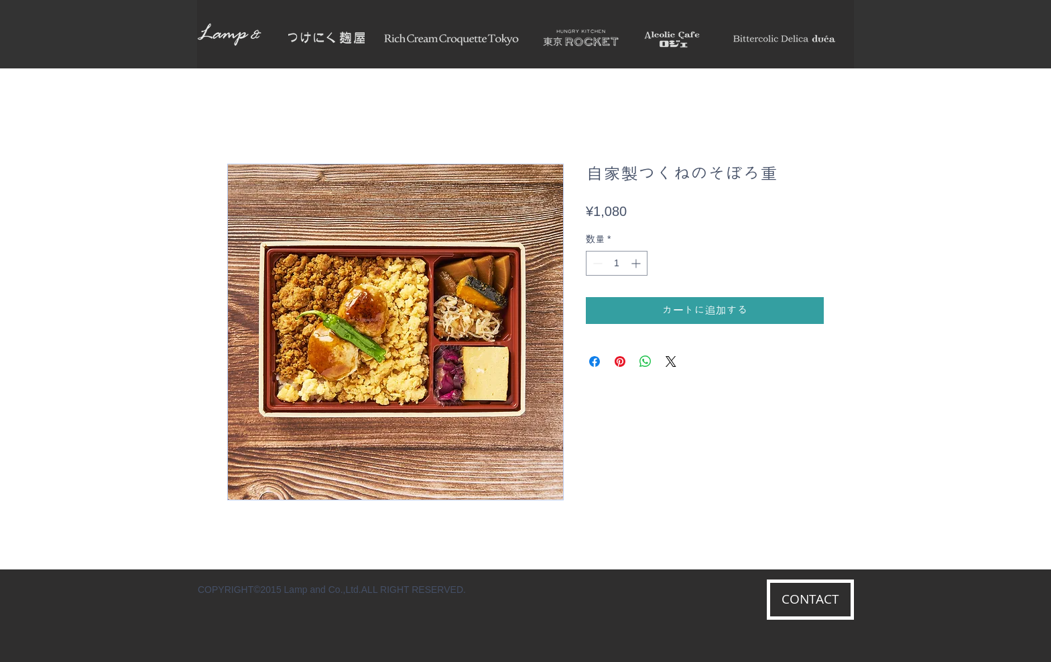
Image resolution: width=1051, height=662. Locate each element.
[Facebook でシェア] (594, 361)
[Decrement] (596, 263)
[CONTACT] (810, 600)
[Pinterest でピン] (620, 361)
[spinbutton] (617, 263)
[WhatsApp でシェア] (645, 361)
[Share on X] (671, 361)
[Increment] (637, 263)
